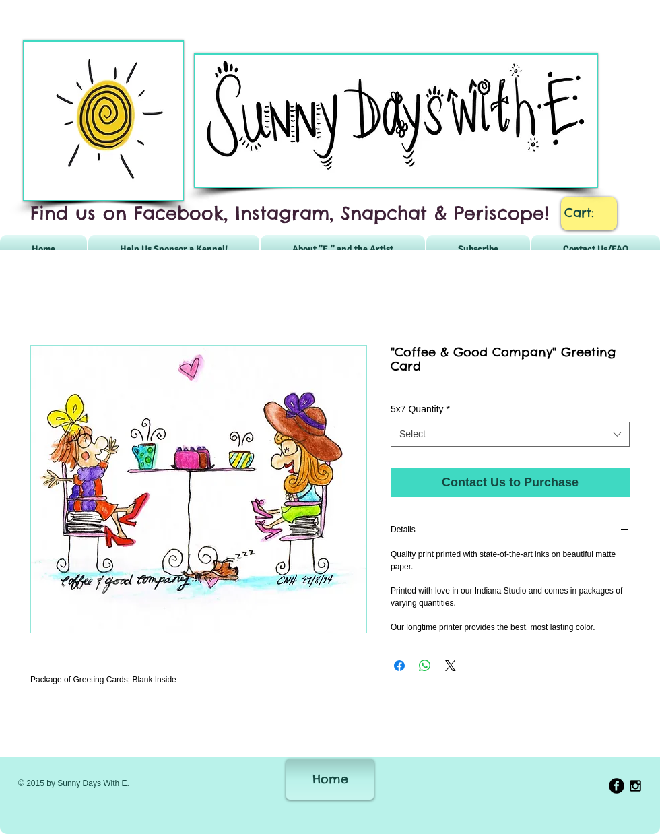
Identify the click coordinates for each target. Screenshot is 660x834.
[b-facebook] (616, 786)
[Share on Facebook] (399, 665)
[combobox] (510, 434)
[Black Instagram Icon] (635, 786)
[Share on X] (450, 665)
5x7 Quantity (420, 409)
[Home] (330, 779)
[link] (589, 212)
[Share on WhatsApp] (425, 665)
